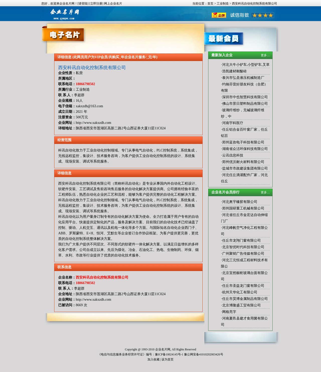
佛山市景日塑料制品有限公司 (245, 103)
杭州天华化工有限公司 (239, 292)
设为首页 (168, 359)
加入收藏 (153, 359)
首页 (210, 3)
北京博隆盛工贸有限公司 (241, 305)
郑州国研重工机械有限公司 (243, 208)
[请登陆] (83, 3)
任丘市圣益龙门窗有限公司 (243, 286)
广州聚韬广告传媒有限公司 (243, 253)
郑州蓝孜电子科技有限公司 (243, 142)
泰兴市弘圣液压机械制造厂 (243, 78)
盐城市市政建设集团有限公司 (245, 168)
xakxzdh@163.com (89, 106)
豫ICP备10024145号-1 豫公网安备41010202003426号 (189, 354)
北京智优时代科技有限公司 (243, 247)
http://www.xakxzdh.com (93, 123)
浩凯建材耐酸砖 (234, 71)
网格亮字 (229, 312)
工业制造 (223, 3)
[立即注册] (96, 3)
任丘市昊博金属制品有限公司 (245, 299)
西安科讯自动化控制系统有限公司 (92, 67)
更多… (265, 55)
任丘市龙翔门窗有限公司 (241, 240)
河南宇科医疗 (232, 123)
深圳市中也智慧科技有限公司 (245, 97)
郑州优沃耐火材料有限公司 (243, 162)
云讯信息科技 (232, 155)
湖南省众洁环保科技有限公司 (245, 149)
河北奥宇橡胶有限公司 (239, 202)
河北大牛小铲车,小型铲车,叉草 (246, 65)
